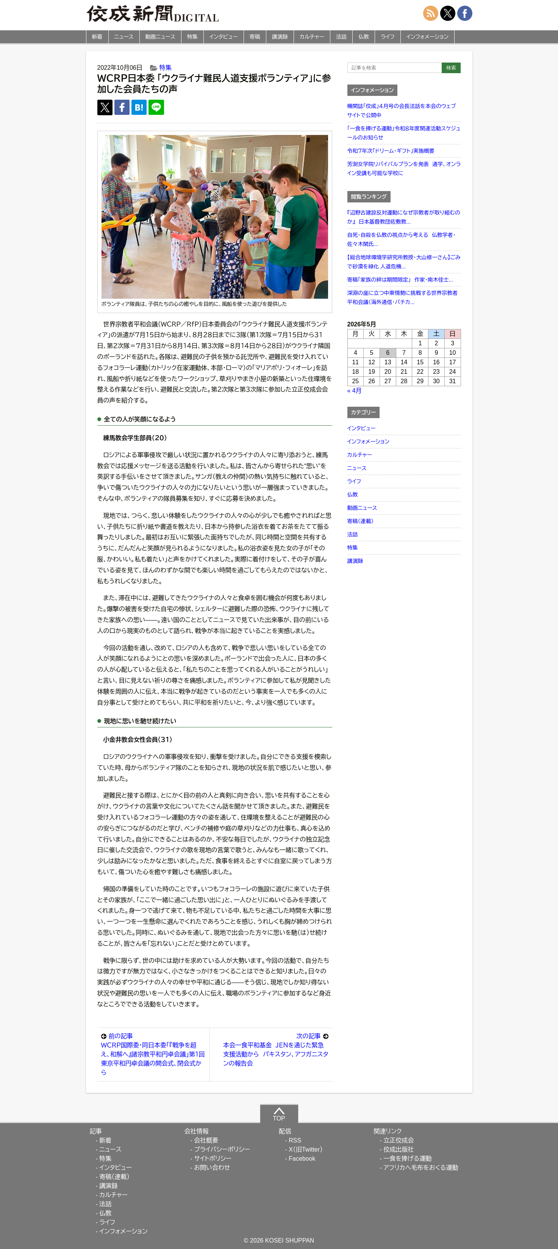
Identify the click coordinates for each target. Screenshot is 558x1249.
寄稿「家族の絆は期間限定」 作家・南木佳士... (400, 280)
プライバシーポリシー (222, 1149)
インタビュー (223, 37)
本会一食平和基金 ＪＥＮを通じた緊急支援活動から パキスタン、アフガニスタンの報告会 (275, 1049)
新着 (97, 37)
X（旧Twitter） (306, 1149)
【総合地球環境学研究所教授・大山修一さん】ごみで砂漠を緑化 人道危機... (404, 262)
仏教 (363, 37)
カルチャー (312, 37)
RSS (295, 1140)
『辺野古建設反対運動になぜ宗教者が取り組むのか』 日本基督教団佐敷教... (403, 217)
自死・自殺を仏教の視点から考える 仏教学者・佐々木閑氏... (401, 239)
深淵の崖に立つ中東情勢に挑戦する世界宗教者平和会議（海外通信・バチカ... (402, 297)
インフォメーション (427, 37)
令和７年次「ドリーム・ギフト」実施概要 (391, 151)
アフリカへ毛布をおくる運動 (420, 1167)
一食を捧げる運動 (407, 1158)
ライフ (388, 37)
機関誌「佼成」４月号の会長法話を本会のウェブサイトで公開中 (401, 110)
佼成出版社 (398, 1149)
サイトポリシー (212, 1158)
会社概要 (206, 1140)
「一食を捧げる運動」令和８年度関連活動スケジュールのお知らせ (404, 133)
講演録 (280, 37)
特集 (192, 37)
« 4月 (354, 390)
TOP (279, 1114)
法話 (341, 37)
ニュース (124, 37)
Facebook (302, 1158)
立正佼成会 (398, 1140)
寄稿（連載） (360, 521)
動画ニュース (160, 37)
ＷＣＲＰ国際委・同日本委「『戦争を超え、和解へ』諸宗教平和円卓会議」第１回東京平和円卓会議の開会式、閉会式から (153, 1054)
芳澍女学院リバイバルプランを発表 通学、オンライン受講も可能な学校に (404, 168)
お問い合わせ (212, 1167)
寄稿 (255, 37)
